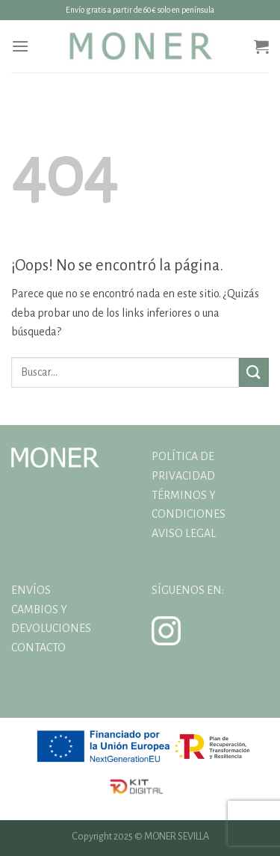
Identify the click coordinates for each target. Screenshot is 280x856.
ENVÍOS (31, 590)
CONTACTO (38, 648)
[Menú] (20, 46)
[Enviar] (254, 372)
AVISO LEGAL (184, 533)
